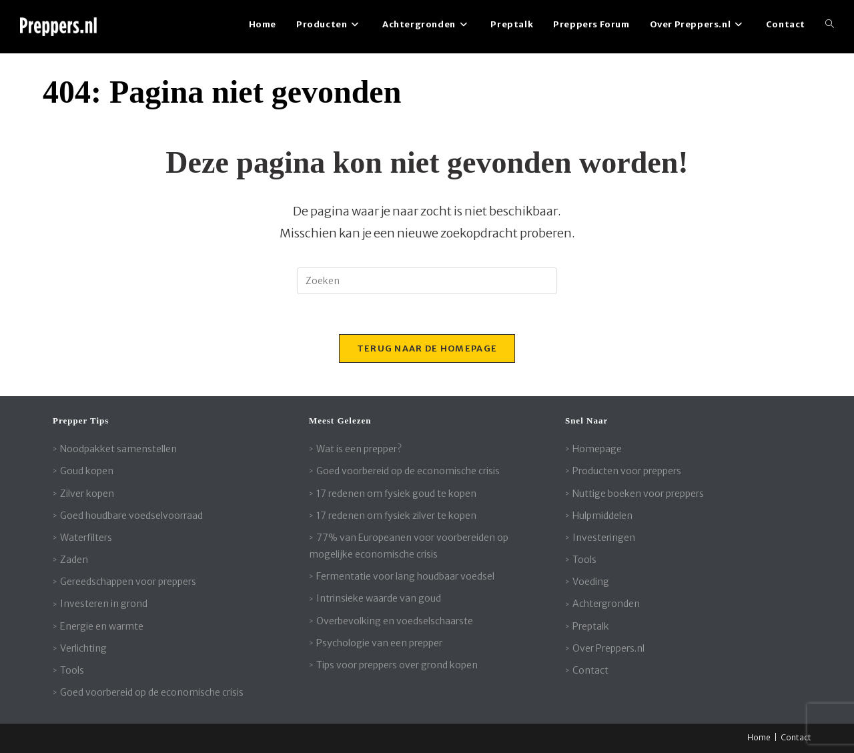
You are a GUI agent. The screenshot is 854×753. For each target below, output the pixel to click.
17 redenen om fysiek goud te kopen (396, 494)
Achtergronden (606, 604)
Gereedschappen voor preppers (128, 582)
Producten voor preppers (626, 471)
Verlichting (83, 648)
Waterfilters (86, 538)
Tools (72, 670)
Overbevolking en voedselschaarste (394, 621)
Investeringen (603, 538)
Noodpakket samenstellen (118, 449)
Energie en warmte (101, 626)
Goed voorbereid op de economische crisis (152, 692)
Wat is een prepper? (359, 449)
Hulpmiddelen (602, 516)
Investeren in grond (103, 604)
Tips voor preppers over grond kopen (397, 665)
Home (759, 737)
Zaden (74, 560)
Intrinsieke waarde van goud (378, 598)
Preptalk (590, 626)
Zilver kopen (87, 494)
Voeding (590, 582)
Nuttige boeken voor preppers (638, 494)
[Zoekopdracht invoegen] (427, 280)
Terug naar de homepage (427, 348)
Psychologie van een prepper (379, 643)
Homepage (597, 449)
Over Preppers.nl (608, 648)
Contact (590, 670)
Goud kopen (86, 471)
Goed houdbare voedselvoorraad (131, 516)
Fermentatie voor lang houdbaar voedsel (405, 576)
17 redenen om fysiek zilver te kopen (396, 516)
